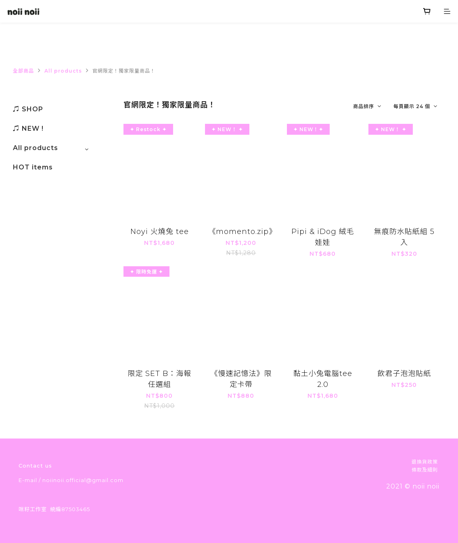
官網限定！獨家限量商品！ (123, 71)
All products (63, 71)
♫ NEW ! (28, 128)
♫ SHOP (28, 109)
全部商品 (23, 71)
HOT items (33, 167)
